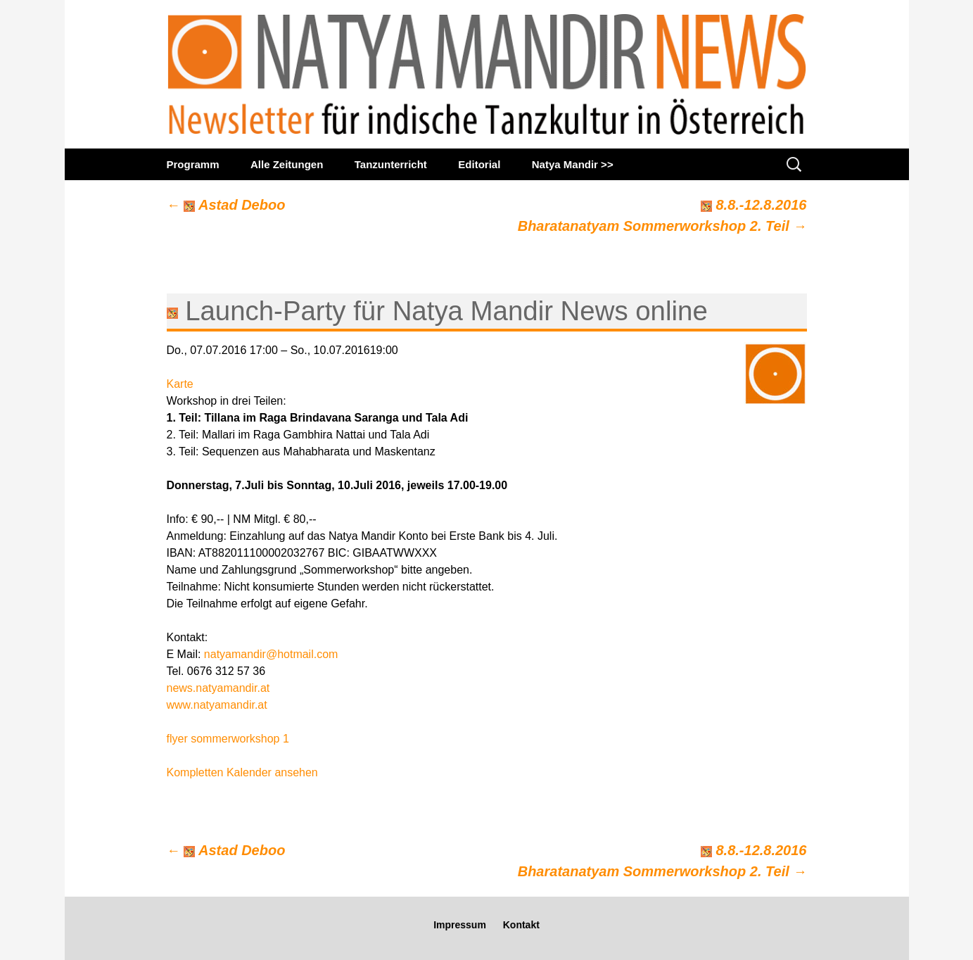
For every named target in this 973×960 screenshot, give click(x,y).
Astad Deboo (226, 205)
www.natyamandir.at (217, 705)
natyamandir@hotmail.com (271, 654)
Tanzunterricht (391, 164)
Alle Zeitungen (286, 164)
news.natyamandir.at (218, 688)
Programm (193, 164)
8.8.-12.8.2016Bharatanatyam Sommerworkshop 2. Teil (662, 215)
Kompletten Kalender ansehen (242, 772)
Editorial (479, 164)
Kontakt (521, 924)
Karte (180, 384)
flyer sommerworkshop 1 (228, 739)
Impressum (459, 924)
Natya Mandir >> (572, 164)
